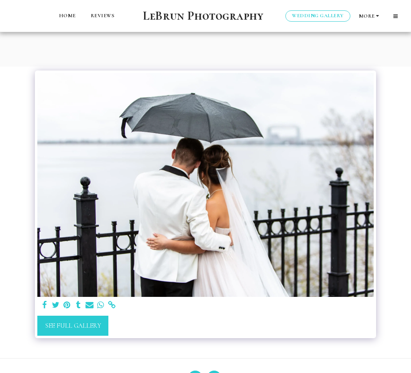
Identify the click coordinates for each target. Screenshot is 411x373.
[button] (395, 16)
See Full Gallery (73, 326)
